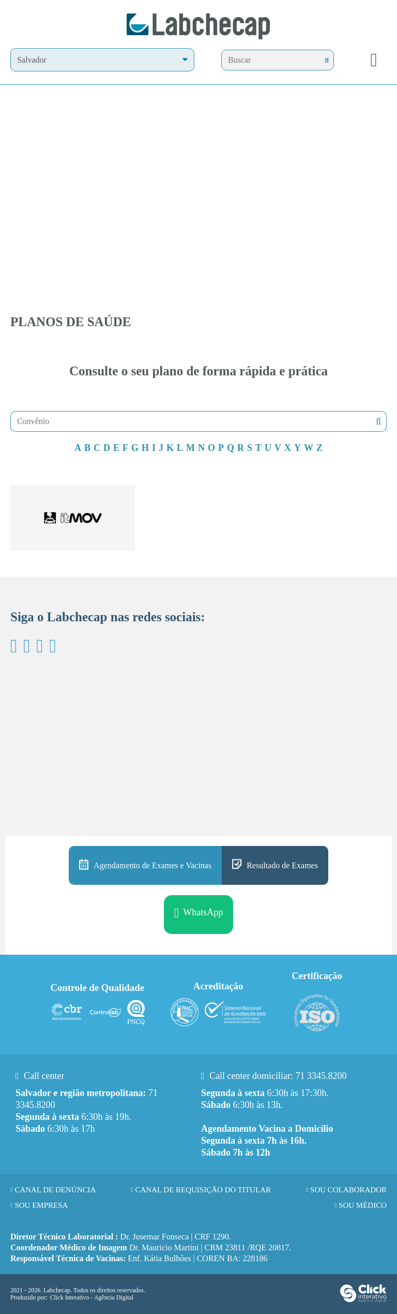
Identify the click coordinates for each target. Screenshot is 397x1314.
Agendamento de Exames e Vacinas (152, 865)
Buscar (377, 421)
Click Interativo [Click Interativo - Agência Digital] (91, 1297)
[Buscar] (327, 60)
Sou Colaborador (348, 1190)
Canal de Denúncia (55, 1190)
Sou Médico (363, 1205)
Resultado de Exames (282, 865)
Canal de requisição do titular (203, 1190)
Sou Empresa (41, 1205)
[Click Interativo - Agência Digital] (363, 1300)
